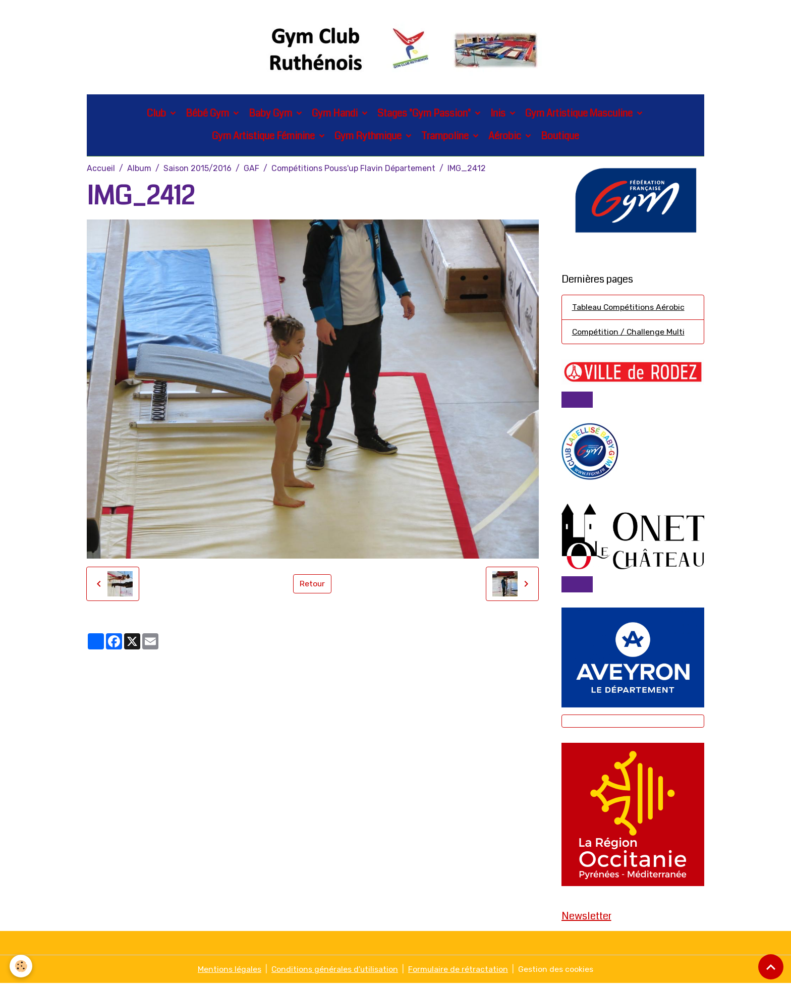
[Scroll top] (770, 966)
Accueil (101, 169)
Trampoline (446, 137)
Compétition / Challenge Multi (629, 333)
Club (157, 114)
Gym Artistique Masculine (580, 114)
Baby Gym (271, 114)
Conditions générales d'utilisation (335, 972)
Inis (498, 114)
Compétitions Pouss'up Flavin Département (353, 169)
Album (139, 169)
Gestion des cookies (556, 972)
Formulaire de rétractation (459, 972)
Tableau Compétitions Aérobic (629, 308)
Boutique (560, 137)
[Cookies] (21, 966)
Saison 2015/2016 (197, 169)
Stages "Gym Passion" (425, 114)
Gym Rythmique (369, 137)
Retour (312, 584)
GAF (251, 169)
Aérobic (505, 137)
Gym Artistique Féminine (264, 137)
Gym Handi (336, 114)
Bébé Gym (208, 114)
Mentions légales (229, 972)
